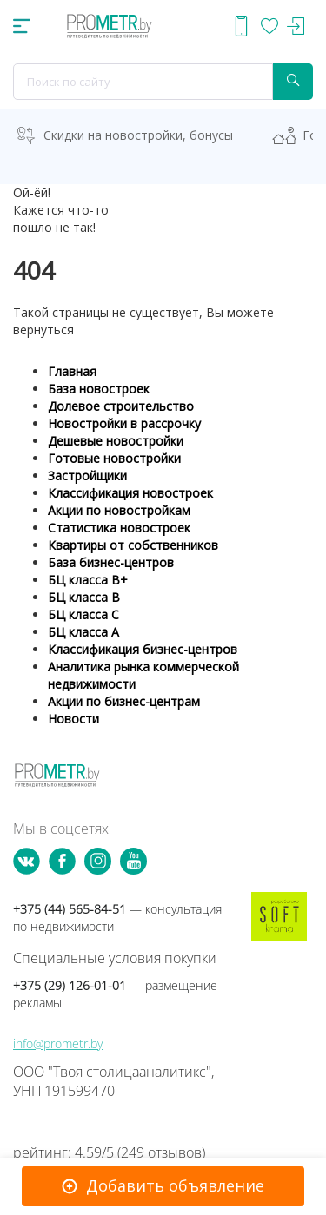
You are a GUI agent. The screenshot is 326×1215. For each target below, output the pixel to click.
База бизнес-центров (111, 562)
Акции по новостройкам (119, 510)
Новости (73, 718)
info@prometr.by (58, 1043)
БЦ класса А (83, 632)
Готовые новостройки (114, 458)
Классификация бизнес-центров (142, 649)
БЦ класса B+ (88, 579)
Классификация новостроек (130, 493)
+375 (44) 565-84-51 (117, 917)
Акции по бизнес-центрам (124, 701)
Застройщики (87, 475)
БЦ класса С (83, 614)
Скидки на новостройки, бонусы (138, 135)
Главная (72, 371)
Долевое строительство (121, 406)
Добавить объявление (175, 1185)
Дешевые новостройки (115, 441)
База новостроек (99, 388)
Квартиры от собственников (133, 545)
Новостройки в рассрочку (124, 423)
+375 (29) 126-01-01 (115, 994)
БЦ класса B (84, 597)
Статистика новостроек (119, 527)
